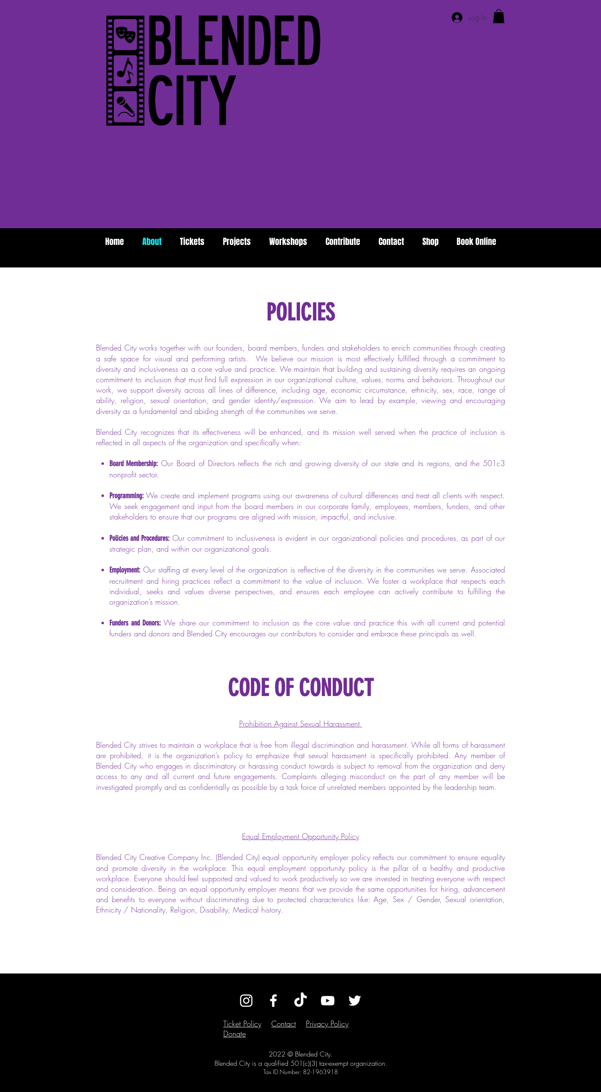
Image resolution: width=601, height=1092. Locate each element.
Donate (234, 1034)
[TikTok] (300, 1000)
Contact (283, 1024)
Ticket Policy (242, 1024)
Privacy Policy (327, 1024)
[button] (499, 16)
